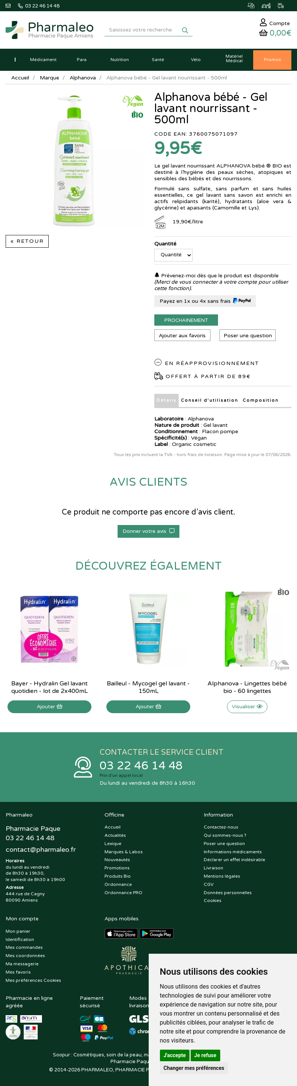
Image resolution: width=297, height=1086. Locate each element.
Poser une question (248, 335)
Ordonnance (118, 884)
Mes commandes (24, 947)
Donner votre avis (148, 531)
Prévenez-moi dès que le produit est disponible (216, 275)
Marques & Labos (123, 851)
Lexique (112, 843)
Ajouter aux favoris (182, 335)
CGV (208, 884)
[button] (15, 60)
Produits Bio (117, 876)
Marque (49, 78)
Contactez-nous (221, 827)
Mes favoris (18, 972)
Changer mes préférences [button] (194, 1068)
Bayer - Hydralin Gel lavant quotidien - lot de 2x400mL (49, 687)
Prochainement (186, 320)
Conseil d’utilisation (209, 400)
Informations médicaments (233, 851)
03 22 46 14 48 (141, 766)
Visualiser (247, 706)
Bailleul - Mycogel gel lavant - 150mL (148, 687)
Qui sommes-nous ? (225, 835)
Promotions (117, 868)
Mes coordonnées (25, 955)
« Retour (27, 241)
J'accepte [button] (175, 1055)
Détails (166, 400)
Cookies (212, 900)
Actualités (115, 835)
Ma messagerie (22, 963)
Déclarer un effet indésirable (234, 859)
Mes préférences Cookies (33, 980)
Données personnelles (228, 892)
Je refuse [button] (205, 1055)
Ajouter (50, 706)
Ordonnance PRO (123, 892)
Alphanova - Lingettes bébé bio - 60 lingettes (247, 687)
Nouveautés (117, 859)
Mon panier (18, 931)
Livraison (213, 868)
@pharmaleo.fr (41, 849)
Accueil (20, 78)
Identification (20, 939)
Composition (261, 400)
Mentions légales (222, 876)
